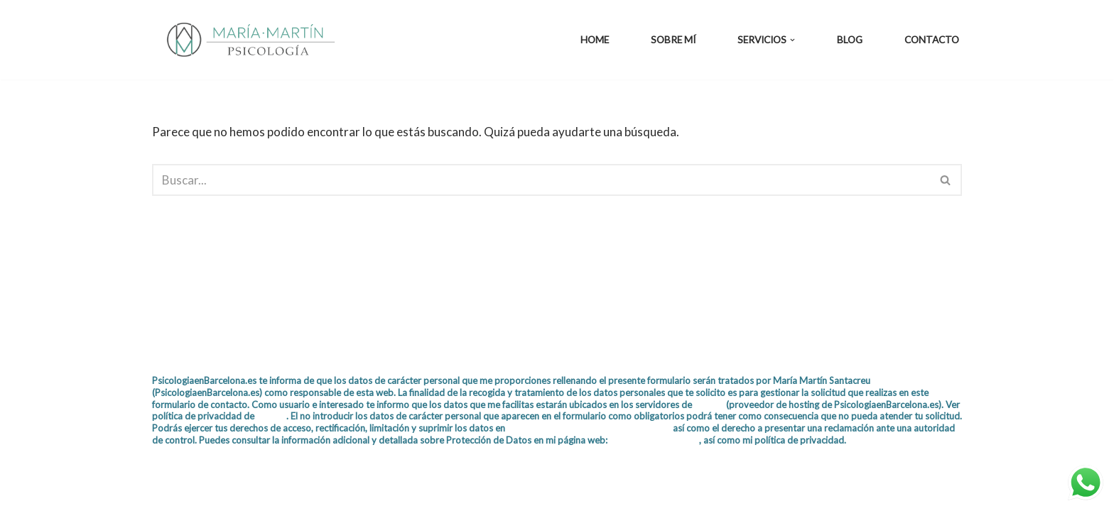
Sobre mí (673, 39)
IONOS (709, 404)
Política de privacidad (654, 440)
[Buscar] (541, 180)
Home (594, 39)
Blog (849, 39)
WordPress (319, 491)
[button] (792, 40)
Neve (166, 491)
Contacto (931, 39)
